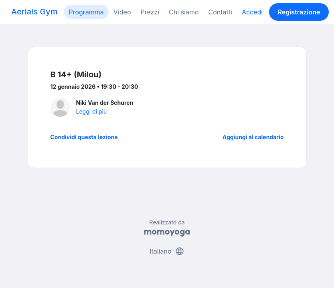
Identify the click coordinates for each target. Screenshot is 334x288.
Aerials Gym (34, 11)
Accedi (252, 12)
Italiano (167, 251)
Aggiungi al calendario (253, 137)
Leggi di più (91, 111)
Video (122, 12)
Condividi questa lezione (84, 137)
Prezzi (149, 12)
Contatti (220, 12)
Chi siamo (183, 12)
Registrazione (298, 12)
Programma (86, 12)
